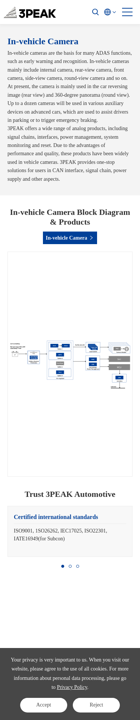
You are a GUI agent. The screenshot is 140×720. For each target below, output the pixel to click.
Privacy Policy (72, 687)
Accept (43, 705)
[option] (70, 531)
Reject (96, 705)
